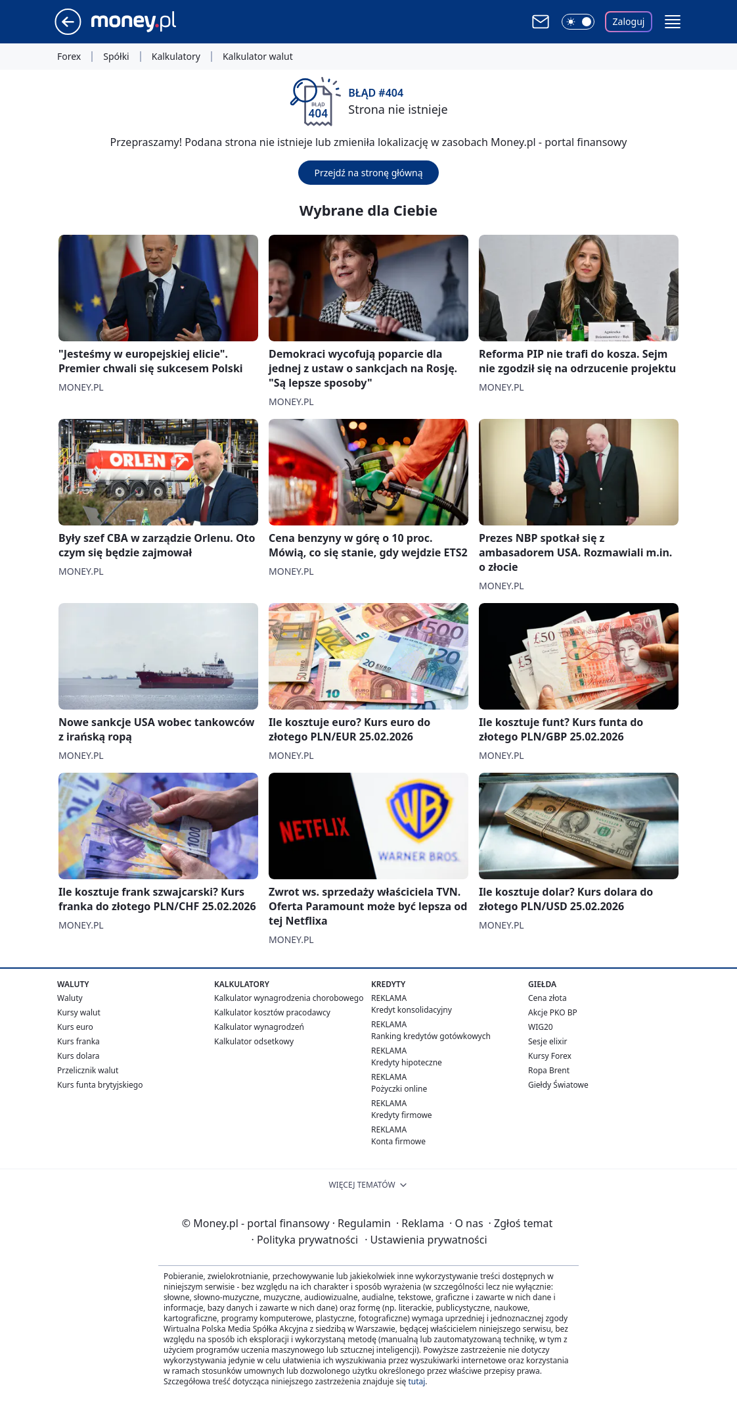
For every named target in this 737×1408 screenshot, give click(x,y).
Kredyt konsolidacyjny (411, 1009)
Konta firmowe (398, 1141)
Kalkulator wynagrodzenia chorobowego (288, 998)
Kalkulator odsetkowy (254, 1041)
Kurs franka (78, 1041)
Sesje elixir (547, 1041)
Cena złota (547, 998)
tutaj (416, 1381)
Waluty (70, 998)
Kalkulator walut (258, 56)
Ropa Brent (549, 1070)
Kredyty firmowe (401, 1115)
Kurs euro (75, 1026)
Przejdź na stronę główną (368, 172)
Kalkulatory (176, 56)
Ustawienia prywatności (426, 1239)
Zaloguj (629, 21)
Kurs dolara (78, 1055)
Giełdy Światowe (558, 1084)
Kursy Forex (549, 1055)
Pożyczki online (399, 1088)
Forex (69, 56)
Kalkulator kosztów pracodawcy (272, 1012)
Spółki (116, 56)
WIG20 (540, 1026)
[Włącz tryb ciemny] (578, 22)
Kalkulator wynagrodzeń (259, 1026)
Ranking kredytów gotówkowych (431, 1036)
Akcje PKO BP (552, 1012)
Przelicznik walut (87, 1070)
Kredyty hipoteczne (406, 1062)
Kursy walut (78, 1012)
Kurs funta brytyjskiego (100, 1084)
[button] (672, 21)
